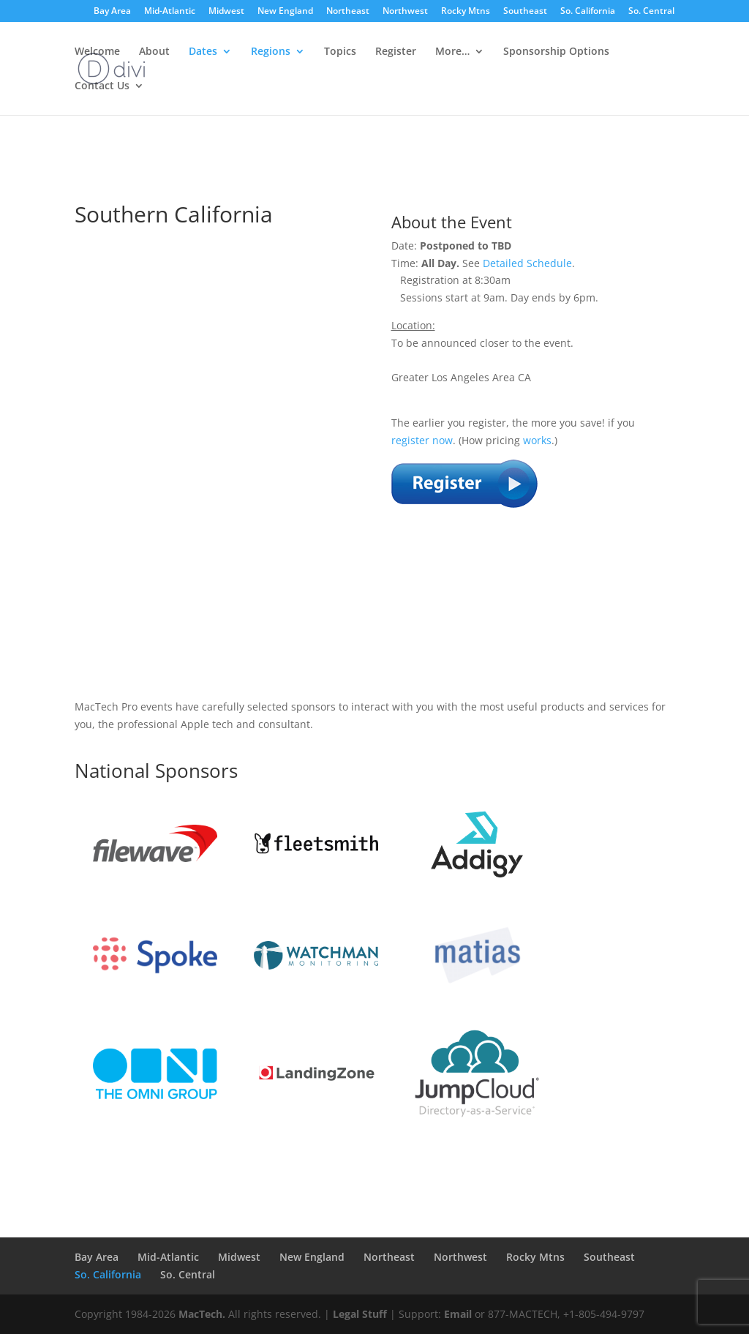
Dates (203, 52)
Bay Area (112, 12)
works (537, 440)
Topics (340, 52)
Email (458, 1314)
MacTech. (201, 1314)
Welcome (97, 52)
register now (422, 440)
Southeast (525, 12)
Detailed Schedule (527, 263)
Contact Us (102, 86)
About (154, 52)
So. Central (651, 12)
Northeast (347, 12)
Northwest (405, 12)
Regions (270, 52)
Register (395, 52)
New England (285, 12)
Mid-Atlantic (169, 12)
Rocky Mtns (465, 12)
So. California (587, 12)
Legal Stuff (360, 1314)
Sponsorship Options (556, 52)
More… (452, 52)
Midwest (226, 12)
